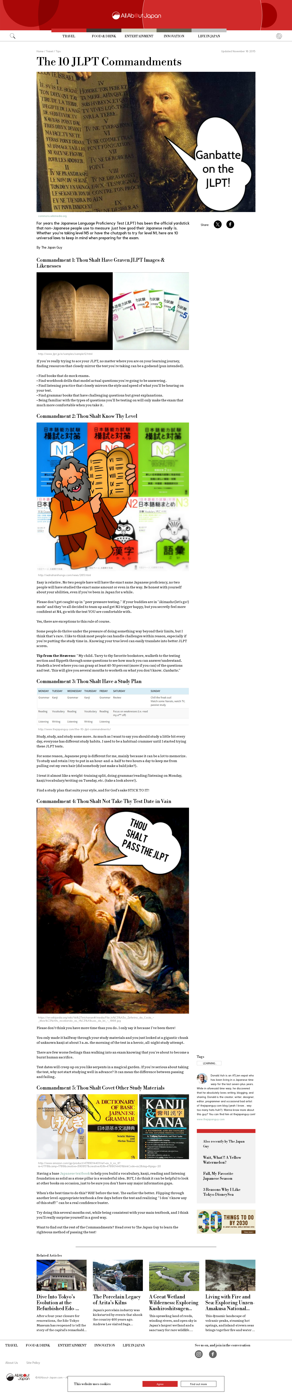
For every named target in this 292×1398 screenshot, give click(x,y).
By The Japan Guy (49, 247)
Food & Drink (104, 36)
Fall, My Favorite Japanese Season (218, 1176)
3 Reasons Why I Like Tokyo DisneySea (221, 1192)
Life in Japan (209, 36)
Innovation (174, 36)
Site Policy (33, 1362)
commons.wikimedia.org (52, 216)
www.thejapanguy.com (211, 1119)
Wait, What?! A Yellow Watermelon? (222, 1160)
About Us (11, 1362)
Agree (160, 1384)
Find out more (198, 1384)
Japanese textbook (75, 1173)
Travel (69, 36)
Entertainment (139, 36)
